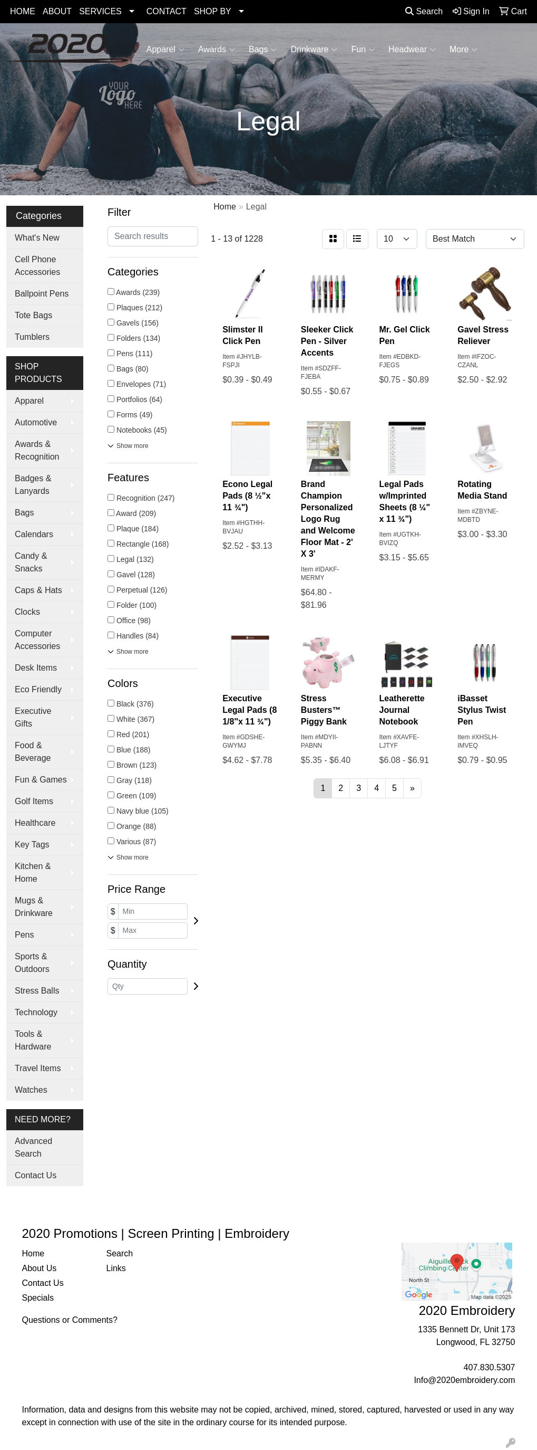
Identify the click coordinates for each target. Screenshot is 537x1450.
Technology (36, 1012)
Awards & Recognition (37, 450)
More (463, 49)
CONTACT (167, 11)
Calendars (34, 534)
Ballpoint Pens (42, 293)
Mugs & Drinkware (34, 907)
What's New (37, 237)
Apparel (165, 49)
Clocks (27, 611)
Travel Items (38, 1068)
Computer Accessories (37, 640)
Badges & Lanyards (33, 484)
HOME (22, 11)
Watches (31, 1089)
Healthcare (35, 822)
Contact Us (35, 1175)
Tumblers (32, 336)
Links (115, 1268)
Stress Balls (37, 990)
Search (424, 11)
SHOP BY (212, 11)
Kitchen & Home (33, 872)
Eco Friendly (38, 689)
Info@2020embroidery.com (464, 1380)
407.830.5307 (489, 1367)
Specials (38, 1297)
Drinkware (313, 49)
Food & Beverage (33, 751)
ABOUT (57, 11)
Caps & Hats (38, 590)
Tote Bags (33, 315)
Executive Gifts (33, 717)
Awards (216, 49)
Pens (24, 934)
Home (33, 1253)
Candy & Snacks (31, 562)
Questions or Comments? (70, 1319)
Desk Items (36, 667)
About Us (39, 1268)
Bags (263, 49)
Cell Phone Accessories (37, 265)
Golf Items (34, 801)
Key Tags (32, 844)
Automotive (36, 422)
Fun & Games (41, 779)
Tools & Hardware (33, 1040)
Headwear (412, 49)
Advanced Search (33, 1147)
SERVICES (100, 11)
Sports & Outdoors (32, 963)
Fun (363, 49)
